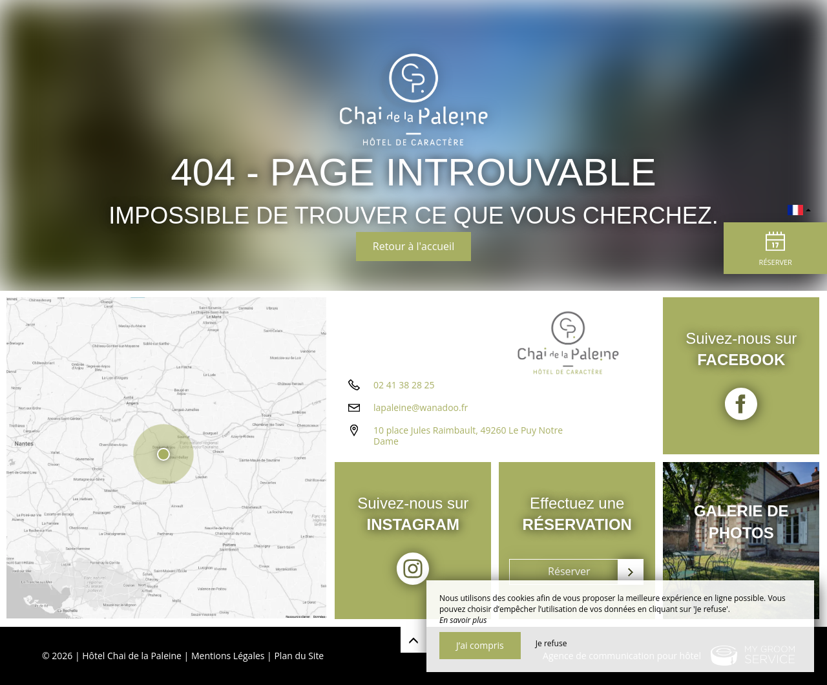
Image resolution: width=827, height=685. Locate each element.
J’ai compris (480, 645)
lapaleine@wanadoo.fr (420, 409)
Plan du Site (299, 655)
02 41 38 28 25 (404, 386)
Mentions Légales (228, 655)
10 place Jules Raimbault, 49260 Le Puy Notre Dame (468, 436)
